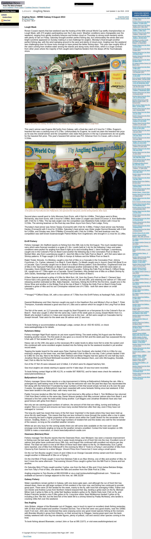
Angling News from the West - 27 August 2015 (141, 219)
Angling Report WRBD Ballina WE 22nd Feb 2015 (140, 334)
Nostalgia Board (44, 7)
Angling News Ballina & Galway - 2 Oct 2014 (139, 341)
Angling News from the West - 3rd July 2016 (141, 131)
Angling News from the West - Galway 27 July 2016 (141, 120)
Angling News (7, 17)
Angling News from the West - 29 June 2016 (141, 134)
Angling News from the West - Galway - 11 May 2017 (141, 22)
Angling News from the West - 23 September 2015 (141, 204)
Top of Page (27, 536)
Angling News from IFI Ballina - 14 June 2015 (139, 268)
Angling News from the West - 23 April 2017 (141, 45)
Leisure (4, 15)
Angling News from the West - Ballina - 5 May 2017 (141, 29)
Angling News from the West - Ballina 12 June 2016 (141, 142)
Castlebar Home (8, 11)
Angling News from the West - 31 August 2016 (141, 93)
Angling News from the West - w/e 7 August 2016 (141, 109)
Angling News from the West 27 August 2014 (141, 366)
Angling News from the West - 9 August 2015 (141, 226)
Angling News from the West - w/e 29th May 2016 (141, 156)
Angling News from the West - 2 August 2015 (141, 230)
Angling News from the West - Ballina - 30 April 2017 (141, 37)
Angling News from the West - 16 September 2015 (141, 208)
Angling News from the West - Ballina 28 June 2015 (141, 257)
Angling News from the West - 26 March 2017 (141, 56)
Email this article (123, 17)
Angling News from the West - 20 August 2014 (141, 370)
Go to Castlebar (8, 7)
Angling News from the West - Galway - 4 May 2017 (141, 33)
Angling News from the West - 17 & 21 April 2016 (141, 189)
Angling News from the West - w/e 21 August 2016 (141, 96)
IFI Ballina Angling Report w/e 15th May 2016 (140, 163)
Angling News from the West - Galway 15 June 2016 (141, 145)
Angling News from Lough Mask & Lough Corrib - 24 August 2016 (140, 101)
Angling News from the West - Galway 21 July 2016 (141, 123)
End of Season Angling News (141, 201)
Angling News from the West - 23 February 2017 (141, 71)
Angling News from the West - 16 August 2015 (141, 222)
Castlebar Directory (31, 7)
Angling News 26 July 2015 (140, 233)
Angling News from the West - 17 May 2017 (141, 18)
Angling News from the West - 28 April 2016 (141, 185)
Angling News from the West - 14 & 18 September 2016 (141, 82)
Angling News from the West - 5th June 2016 (141, 149)
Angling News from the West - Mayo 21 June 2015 (141, 264)
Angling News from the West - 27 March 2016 (141, 195)
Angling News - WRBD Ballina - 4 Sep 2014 (139, 355)
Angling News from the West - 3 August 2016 (141, 116)
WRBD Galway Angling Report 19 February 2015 (140, 337)
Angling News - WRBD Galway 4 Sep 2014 (139, 359)
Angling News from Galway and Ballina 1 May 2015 (140, 312)
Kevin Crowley (29, 19)
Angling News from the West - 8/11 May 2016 (141, 171)
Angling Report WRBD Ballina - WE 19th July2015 (140, 235)
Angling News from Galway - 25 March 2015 (141, 326)
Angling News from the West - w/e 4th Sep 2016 (141, 85)
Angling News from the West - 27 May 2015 (141, 286)
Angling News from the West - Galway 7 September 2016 (141, 89)
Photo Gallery (19, 7)
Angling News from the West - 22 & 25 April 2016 (141, 160)
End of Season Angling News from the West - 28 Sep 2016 (141, 78)
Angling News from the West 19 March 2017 (141, 60)
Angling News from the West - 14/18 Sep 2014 (141, 348)
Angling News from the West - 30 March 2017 (141, 53)
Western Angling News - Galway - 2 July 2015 (139, 261)
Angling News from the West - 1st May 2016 (141, 178)
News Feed (7, 20)
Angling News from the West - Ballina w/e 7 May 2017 (141, 26)
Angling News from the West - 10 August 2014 (141, 377)
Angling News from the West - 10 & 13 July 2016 (141, 127)
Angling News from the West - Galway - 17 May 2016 (141, 167)
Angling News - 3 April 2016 (140, 192)
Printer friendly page (122, 18)
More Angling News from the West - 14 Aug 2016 (141, 105)
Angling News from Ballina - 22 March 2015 (140, 323)
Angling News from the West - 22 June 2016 (141, 138)
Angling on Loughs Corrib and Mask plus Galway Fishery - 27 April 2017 (140, 41)
